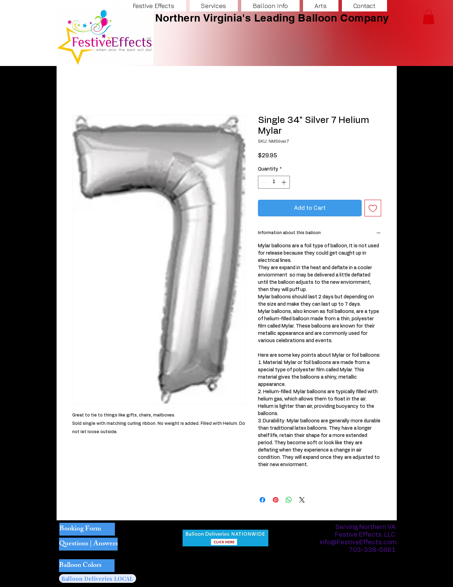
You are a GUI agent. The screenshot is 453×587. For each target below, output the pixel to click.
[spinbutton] (274, 182)
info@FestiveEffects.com (358, 542)
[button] (428, 17)
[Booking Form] (87, 529)
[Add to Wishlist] (372, 208)
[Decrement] (263, 182)
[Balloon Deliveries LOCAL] (97, 578)
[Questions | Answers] (88, 544)
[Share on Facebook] (262, 500)
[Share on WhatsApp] (289, 500)
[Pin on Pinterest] (275, 500)
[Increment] (284, 182)
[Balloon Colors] (87, 565)
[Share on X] (302, 500)
